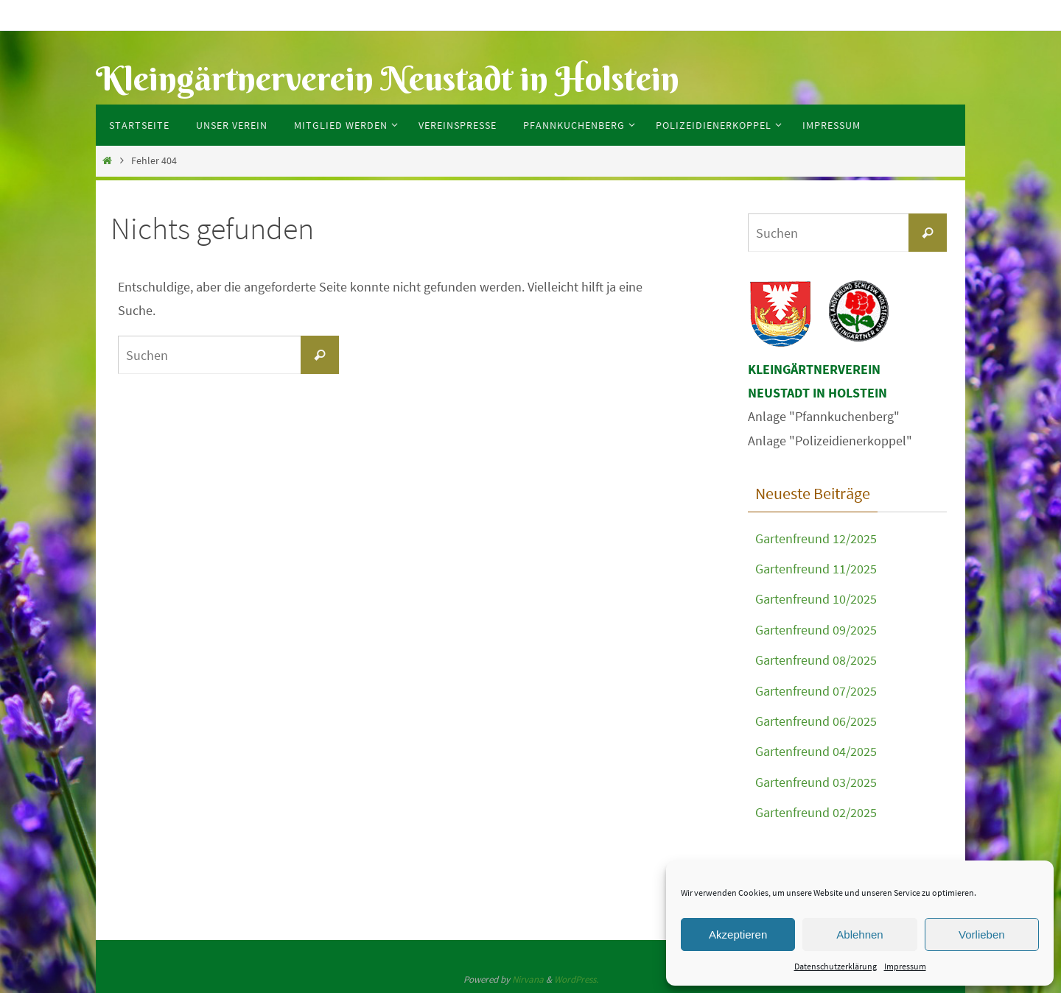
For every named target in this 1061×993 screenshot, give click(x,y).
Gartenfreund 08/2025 (816, 659)
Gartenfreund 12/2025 (816, 538)
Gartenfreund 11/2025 (816, 568)
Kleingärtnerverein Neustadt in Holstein (387, 78)
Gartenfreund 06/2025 (816, 721)
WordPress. (576, 979)
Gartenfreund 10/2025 (816, 598)
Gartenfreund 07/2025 (816, 690)
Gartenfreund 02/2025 (816, 812)
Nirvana (528, 979)
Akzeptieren (738, 934)
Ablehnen (859, 934)
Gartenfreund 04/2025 (816, 751)
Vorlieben (982, 934)
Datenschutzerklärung (835, 966)
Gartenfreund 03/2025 (816, 782)
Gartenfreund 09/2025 (816, 629)
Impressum (905, 966)
